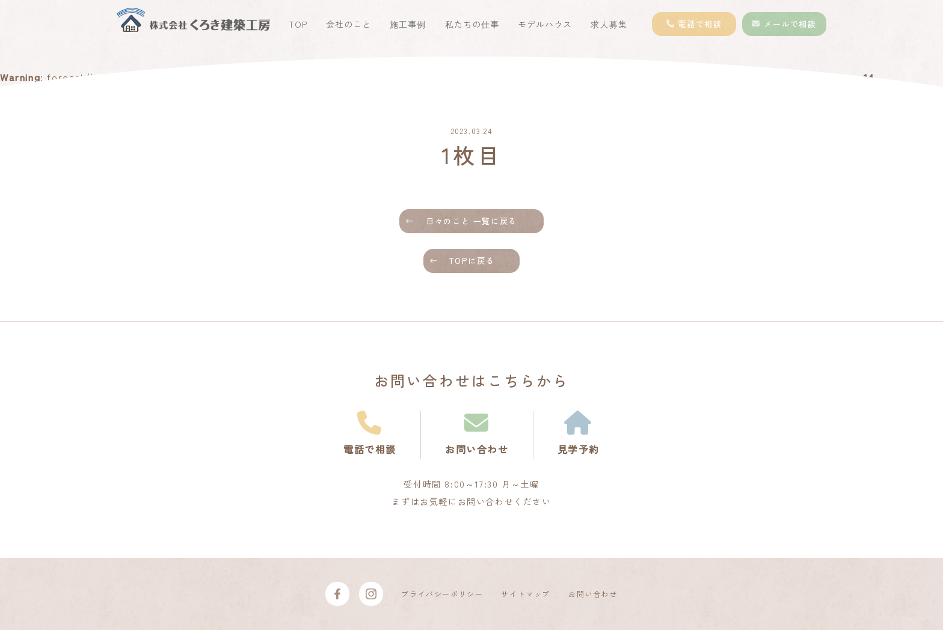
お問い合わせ (593, 594)
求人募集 (609, 24)
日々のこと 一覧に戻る (471, 221)
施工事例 (408, 24)
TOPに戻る (472, 260)
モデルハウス (545, 24)
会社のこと (348, 24)
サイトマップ (525, 594)
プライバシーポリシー (442, 594)
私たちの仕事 (472, 24)
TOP (298, 24)
